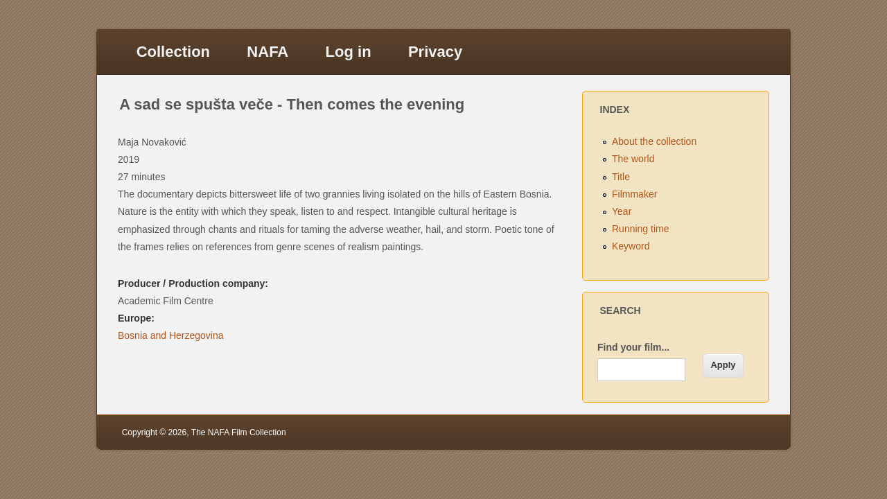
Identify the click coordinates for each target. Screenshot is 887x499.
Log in (348, 51)
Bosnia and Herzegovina (171, 335)
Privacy (435, 51)
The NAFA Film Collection (238, 432)
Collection (173, 51)
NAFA (267, 51)
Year (621, 211)
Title (621, 176)
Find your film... (633, 347)
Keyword (630, 246)
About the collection (654, 141)
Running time (640, 228)
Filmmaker (634, 194)
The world (633, 158)
